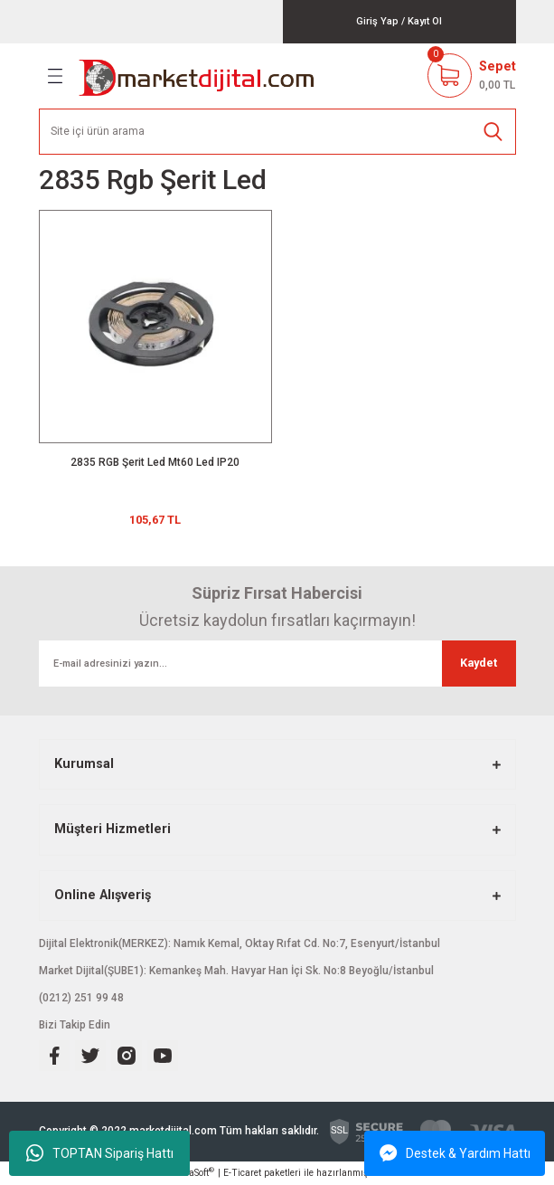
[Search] (277, 132)
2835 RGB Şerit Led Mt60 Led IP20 (154, 462)
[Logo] (197, 76)
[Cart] (471, 76)
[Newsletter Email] (277, 663)
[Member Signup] (425, 21)
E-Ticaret (242, 1173)
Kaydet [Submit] (478, 662)
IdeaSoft (195, 1172)
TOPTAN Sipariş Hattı (100, 1153)
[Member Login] (377, 21)
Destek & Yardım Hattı (455, 1153)
